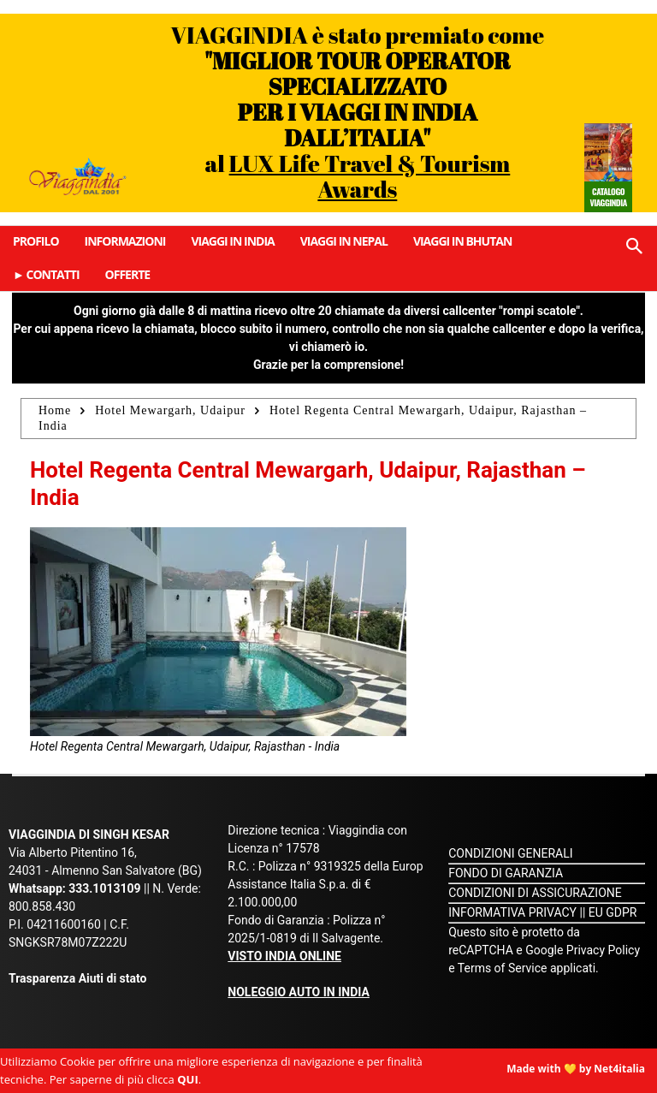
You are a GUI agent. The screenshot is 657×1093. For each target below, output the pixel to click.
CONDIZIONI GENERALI (510, 853)
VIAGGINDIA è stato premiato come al (358, 112)
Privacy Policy (603, 950)
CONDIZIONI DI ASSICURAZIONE (535, 893)
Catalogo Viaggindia (607, 197)
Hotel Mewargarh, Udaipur (170, 410)
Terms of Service (503, 968)
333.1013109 (104, 888)
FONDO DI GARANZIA (505, 873)
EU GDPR (613, 912)
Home (54, 410)
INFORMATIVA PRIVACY (512, 912)
